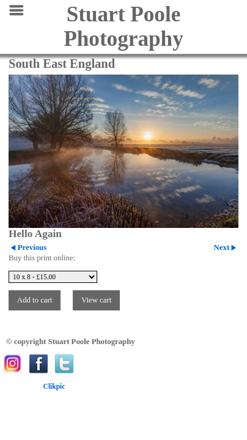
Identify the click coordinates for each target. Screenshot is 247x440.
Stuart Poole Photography (123, 26)
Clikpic (54, 386)
